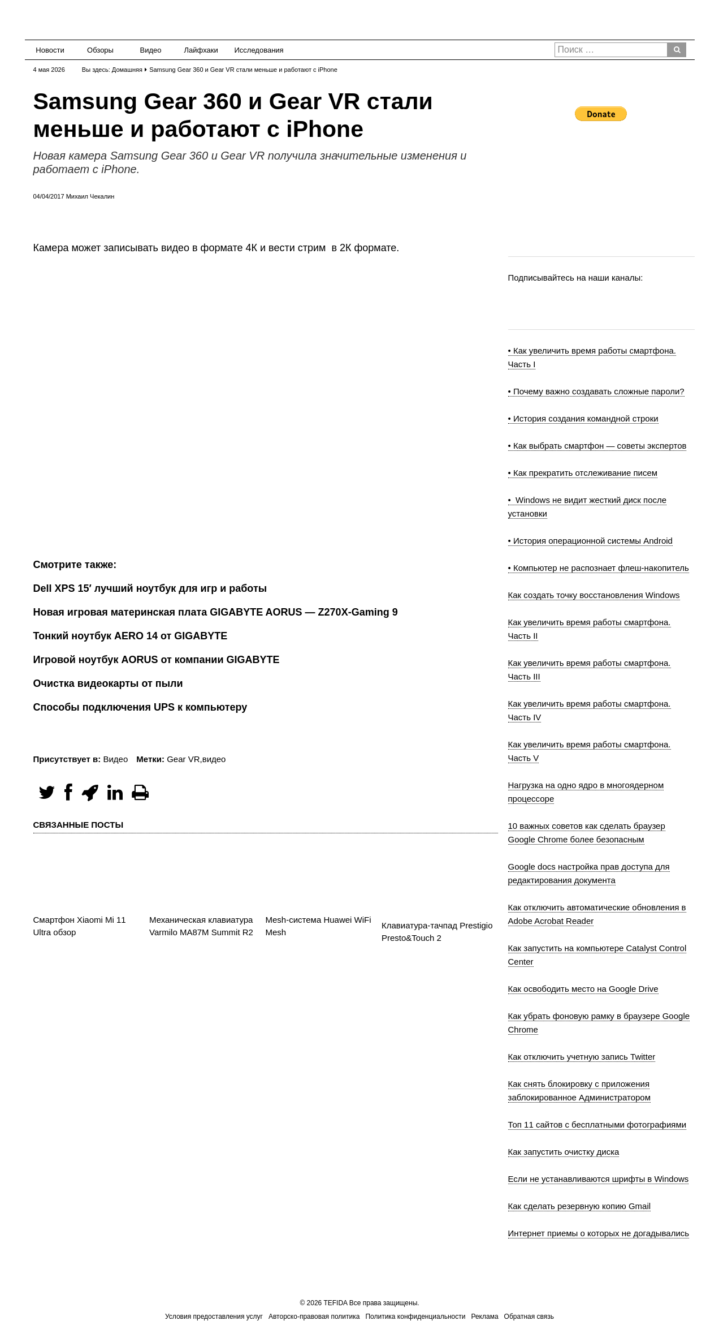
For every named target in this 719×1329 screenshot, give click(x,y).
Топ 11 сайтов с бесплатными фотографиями (597, 1124)
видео (214, 759)
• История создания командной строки (583, 418)
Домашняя (127, 69)
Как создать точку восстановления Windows (594, 595)
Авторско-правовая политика (314, 1317)
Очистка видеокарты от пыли (108, 683)
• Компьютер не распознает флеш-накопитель (598, 568)
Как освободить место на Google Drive (583, 988)
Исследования (256, 50)
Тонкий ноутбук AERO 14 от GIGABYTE (130, 636)
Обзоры (100, 50)
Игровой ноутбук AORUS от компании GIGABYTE (156, 659)
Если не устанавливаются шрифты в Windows (598, 1179)
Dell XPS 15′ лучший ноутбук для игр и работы (150, 588)
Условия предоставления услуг (214, 1317)
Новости (50, 50)
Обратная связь (529, 1317)
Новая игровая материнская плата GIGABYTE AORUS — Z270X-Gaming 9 (215, 612)
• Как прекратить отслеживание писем (583, 473)
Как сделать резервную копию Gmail (579, 1206)
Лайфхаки (201, 50)
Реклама (484, 1317)
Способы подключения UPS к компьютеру (140, 707)
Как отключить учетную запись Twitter (582, 1056)
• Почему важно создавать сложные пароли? (596, 391)
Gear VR (183, 759)
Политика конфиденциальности (415, 1317)
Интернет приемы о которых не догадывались (599, 1233)
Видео (151, 50)
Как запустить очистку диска (564, 1151)
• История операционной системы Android (590, 540)
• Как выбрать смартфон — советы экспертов (597, 445)
